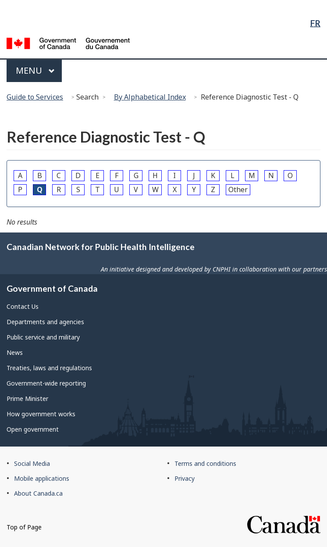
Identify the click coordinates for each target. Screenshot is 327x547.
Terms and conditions (205, 463)
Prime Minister (27, 398)
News (15, 352)
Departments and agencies (45, 322)
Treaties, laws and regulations (49, 368)
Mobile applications (41, 478)
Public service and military (43, 337)
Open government (33, 429)
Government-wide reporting (46, 383)
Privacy (184, 478)
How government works (41, 414)
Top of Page (24, 527)
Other (238, 189)
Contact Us (23, 306)
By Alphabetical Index (150, 97)
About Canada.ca (38, 493)
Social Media (32, 463)
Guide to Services (35, 97)
